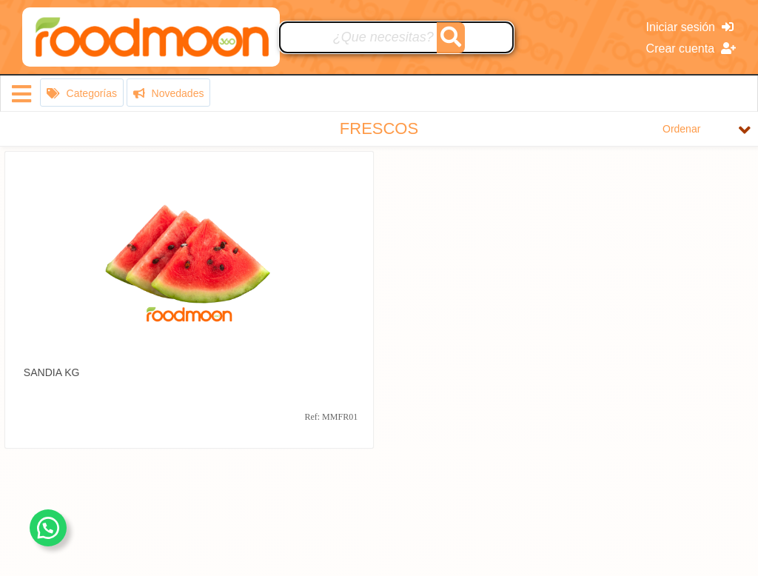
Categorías (82, 93)
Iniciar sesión (690, 27)
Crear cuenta (691, 48)
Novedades (168, 93)
